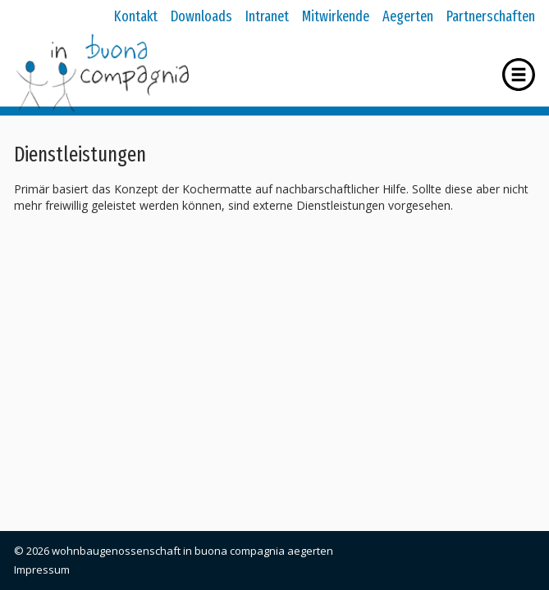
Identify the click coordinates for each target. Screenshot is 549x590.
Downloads (201, 16)
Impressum (42, 569)
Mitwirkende (335, 16)
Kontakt (136, 16)
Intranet (267, 16)
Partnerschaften (490, 16)
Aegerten (407, 16)
